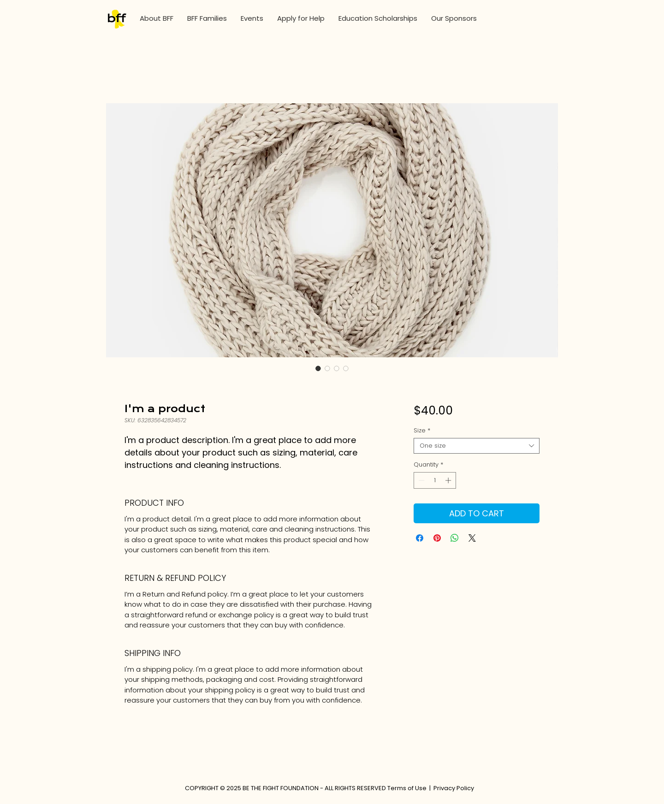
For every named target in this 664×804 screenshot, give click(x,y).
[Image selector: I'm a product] (318, 368)
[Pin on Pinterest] (437, 538)
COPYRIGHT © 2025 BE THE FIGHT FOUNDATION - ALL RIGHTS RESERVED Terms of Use (306, 788)
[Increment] (449, 480)
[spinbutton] (435, 480)
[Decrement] (420, 480)
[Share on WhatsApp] (454, 538)
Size (422, 430)
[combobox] (477, 446)
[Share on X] (472, 538)
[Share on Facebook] (419, 538)
